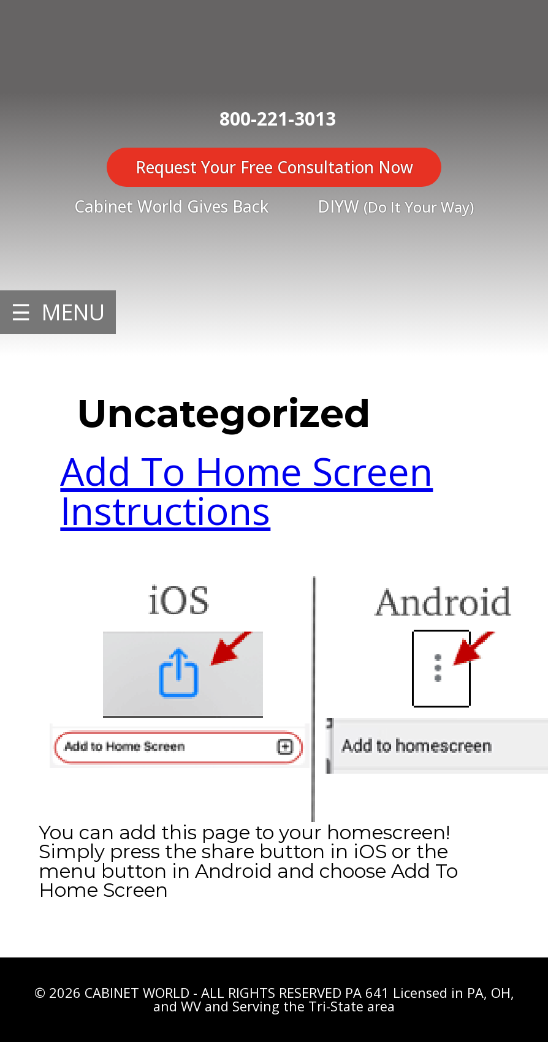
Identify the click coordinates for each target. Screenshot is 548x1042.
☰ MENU (58, 312)
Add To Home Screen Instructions (246, 491)
